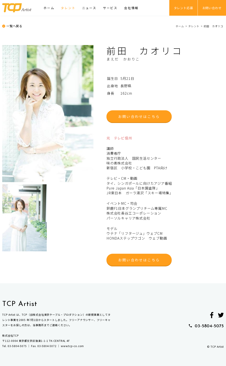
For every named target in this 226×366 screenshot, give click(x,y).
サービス (110, 8)
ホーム (48, 8)
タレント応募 (183, 8)
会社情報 (131, 8)
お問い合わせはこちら (139, 116)
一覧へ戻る (14, 26)
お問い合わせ (212, 8)
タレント (68, 8)
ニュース (89, 8)
